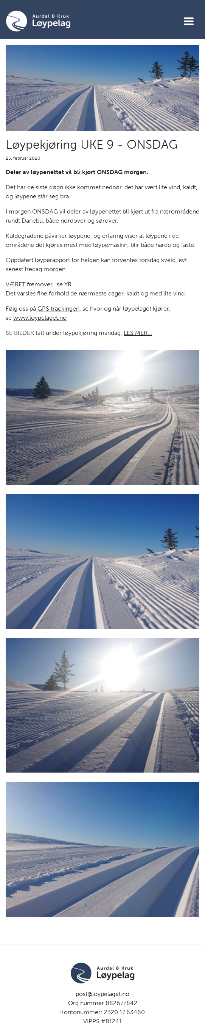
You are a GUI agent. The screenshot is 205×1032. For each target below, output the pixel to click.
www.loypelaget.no (40, 317)
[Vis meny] (189, 21)
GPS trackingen (58, 308)
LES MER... (138, 332)
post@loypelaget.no (102, 993)
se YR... (66, 284)
